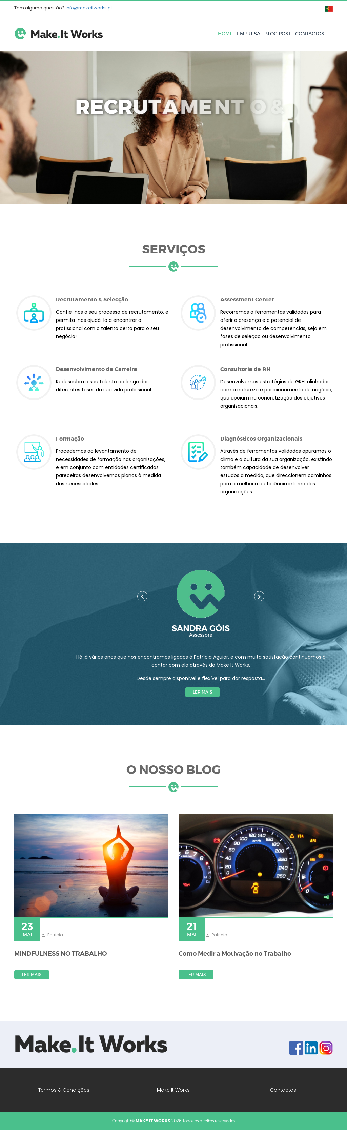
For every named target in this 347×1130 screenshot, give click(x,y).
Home (225, 34)
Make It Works (173, 1090)
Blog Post (277, 34)
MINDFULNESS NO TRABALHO (60, 953)
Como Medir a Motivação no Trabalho (235, 953)
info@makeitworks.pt (89, 8)
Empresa (248, 34)
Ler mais (202, 692)
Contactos (309, 34)
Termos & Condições (63, 1090)
